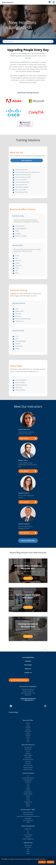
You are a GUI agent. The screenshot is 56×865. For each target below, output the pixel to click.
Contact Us (28, 672)
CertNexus (28, 782)
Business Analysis (20, 226)
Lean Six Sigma (28, 835)
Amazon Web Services (28, 778)
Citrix (16, 339)
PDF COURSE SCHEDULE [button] (19, 680)
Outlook (17, 263)
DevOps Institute (28, 794)
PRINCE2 (28, 837)
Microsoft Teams (28, 765)
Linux (28, 798)
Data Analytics (28, 792)
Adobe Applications (28, 812)
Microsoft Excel (28, 621)
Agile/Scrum (28, 829)
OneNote (28, 727)
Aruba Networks (28, 780)
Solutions (28, 661)
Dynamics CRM (19, 311)
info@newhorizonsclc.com (28, 698)
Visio (16, 270)
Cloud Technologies (20, 341)
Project (17, 268)
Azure (16, 309)
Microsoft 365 (28, 747)
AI (28, 776)
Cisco (16, 336)
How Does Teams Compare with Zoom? (28, 596)
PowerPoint (18, 265)
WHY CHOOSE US (26, 160)
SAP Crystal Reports (28, 820)
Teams (28, 737)
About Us (28, 669)
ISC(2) (28, 853)
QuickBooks (28, 818)
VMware (17, 349)
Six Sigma (17, 233)
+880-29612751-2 (29, 700)
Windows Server (19, 321)
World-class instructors (21, 170)
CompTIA (17, 344)
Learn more (42, 859)
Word (16, 273)
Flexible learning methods (22, 182)
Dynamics (28, 753)
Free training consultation (22, 187)
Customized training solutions (23, 175)
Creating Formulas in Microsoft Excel (28, 625)
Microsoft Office (28, 563)
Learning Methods (28, 657)
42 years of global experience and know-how (27, 172)
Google (28, 796)
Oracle (28, 800)
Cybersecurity (19, 346)
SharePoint (18, 314)
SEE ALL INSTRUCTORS (28, 540)
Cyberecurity (18, 387)
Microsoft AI (28, 749)
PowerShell (28, 757)
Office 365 (18, 260)
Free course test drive (21, 185)
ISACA (28, 851)
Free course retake (20, 190)
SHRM (28, 822)
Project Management (21, 228)
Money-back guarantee (21, 192)
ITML (28, 833)
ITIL (28, 831)
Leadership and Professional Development (28, 816)
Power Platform (28, 755)
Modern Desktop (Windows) (22, 319)
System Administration (21, 385)
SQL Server (18, 316)
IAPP (28, 849)
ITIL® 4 (17, 231)
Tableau (28, 804)
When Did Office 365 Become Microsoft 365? (28, 567)
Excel (16, 258)
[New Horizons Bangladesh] (7, 2)
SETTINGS (50, 862)
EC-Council (28, 847)
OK (42, 862)
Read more (28, 578)
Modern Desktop (28, 767)
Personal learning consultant (22, 177)
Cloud (28, 788)
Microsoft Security (28, 759)
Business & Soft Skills (21, 236)
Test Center (28, 665)
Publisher (28, 735)
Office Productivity (20, 390)
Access (17, 255)
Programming (28, 802)
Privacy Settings (13, 712)
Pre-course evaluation (21, 180)
